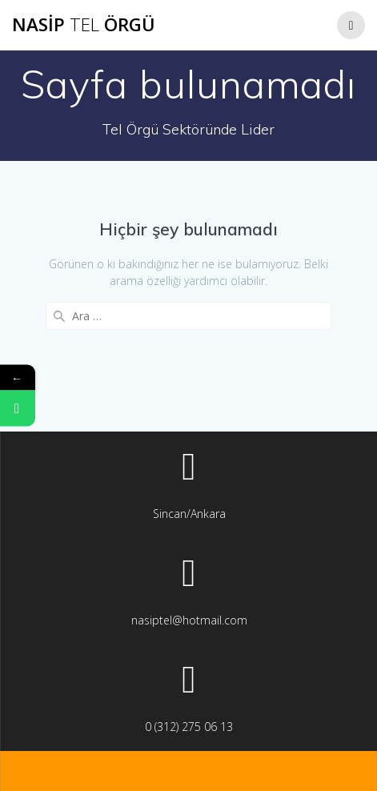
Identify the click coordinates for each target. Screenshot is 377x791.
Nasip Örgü (83, 25)
